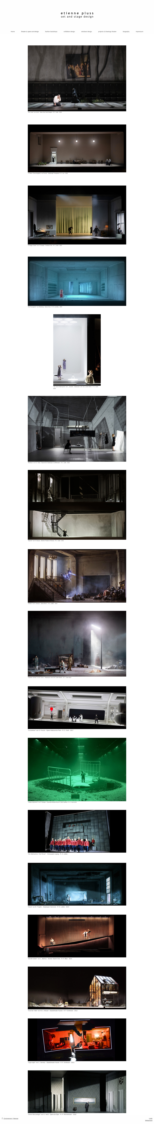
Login (150, 1118)
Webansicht (148, 1120)
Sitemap (15, 1118)
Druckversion (7, 1118)
